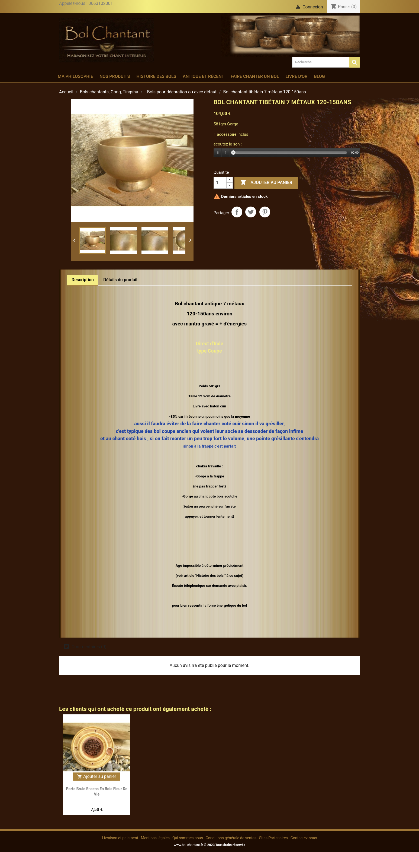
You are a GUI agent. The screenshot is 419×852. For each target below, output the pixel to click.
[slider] (290, 152)
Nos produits (114, 76)
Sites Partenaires (273, 838)
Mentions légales (155, 838)
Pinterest (264, 212)
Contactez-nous (304, 838)
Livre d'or (296, 76)
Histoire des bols (156, 76)
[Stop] (226, 152)
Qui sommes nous (187, 838)
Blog (319, 76)
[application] (287, 153)
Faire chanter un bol (255, 76)
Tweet (250, 212)
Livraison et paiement (120, 838)
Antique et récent (203, 76)
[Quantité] (220, 183)
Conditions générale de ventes (231, 838)
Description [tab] (83, 279)
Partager (236, 212)
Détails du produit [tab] (120, 279)
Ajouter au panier (266, 182)
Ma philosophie (75, 76)
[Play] (218, 152)
